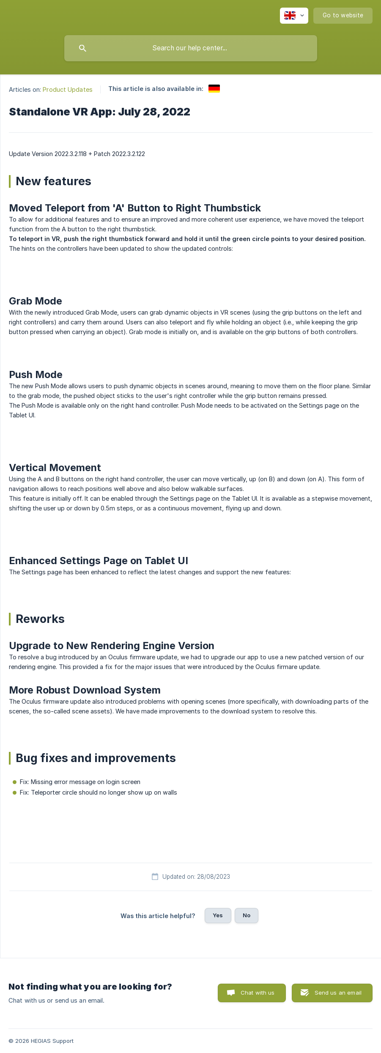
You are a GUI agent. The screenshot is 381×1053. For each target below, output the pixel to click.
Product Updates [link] (68, 89)
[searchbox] (190, 48)
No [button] (246, 915)
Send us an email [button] (338, 992)
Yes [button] (218, 915)
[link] (214, 89)
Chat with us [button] (258, 992)
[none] (294, 16)
